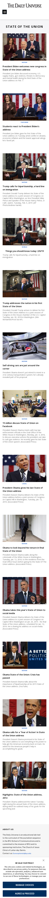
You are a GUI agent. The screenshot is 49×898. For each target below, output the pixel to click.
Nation (24, 62)
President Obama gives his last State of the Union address (23, 495)
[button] (43, 860)
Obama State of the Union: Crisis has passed (24, 682)
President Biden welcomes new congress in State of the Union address (23, 69)
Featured (24, 125)
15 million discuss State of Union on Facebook (24, 431)
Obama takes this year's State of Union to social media (24, 618)
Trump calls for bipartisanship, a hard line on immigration (24, 191)
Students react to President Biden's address (21, 131)
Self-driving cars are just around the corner (24, 373)
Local (24, 490)
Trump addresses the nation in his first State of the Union (23, 311)
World (24, 250)
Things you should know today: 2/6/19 (23, 255)
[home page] (24, 6)
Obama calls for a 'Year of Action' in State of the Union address (24, 740)
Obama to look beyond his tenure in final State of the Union (24, 555)
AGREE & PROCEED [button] (24, 893)
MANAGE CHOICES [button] (25, 884)
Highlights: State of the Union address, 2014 (22, 802)
